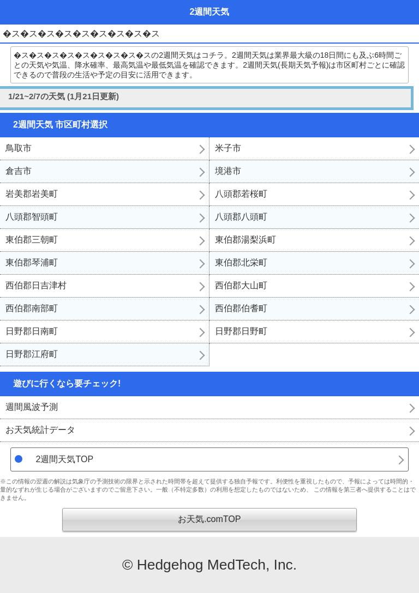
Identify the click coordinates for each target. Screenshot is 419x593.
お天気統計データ (40, 429)
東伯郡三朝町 (31, 239)
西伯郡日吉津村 (36, 285)
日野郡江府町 (31, 354)
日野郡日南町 (31, 331)
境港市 (228, 171)
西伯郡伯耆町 (241, 308)
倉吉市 (18, 171)
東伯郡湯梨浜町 (245, 239)
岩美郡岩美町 (31, 193)
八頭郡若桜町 (241, 193)
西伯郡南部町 (31, 308)
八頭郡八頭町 (241, 216)
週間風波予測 (31, 407)
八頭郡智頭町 (31, 216)
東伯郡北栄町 (241, 262)
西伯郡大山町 (241, 285)
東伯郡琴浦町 (31, 262)
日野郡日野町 (241, 331)
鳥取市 (18, 148)
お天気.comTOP (209, 519)
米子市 (228, 148)
